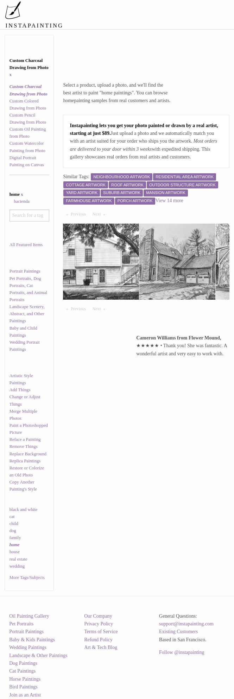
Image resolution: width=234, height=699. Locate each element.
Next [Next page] (101, 214)
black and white (24, 509)
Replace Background (28, 453)
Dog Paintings (23, 663)
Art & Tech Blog (100, 647)
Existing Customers (178, 631)
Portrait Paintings (25, 271)
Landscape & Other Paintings (38, 655)
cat (12, 516)
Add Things (20, 389)
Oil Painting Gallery (29, 616)
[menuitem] (102, 9)
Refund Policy (98, 639)
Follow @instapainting (181, 652)
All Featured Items (26, 244)
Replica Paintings (25, 460)
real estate (18, 559)
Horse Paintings (24, 679)
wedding (17, 566)
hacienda (22, 201)
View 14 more (169, 200)
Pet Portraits (21, 623)
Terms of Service (101, 631)
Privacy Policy (98, 623)
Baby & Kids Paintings (32, 639)
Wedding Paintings (27, 647)
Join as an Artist (25, 695)
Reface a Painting (25, 439)
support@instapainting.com (186, 623)
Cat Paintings (22, 671)
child (14, 523)
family (15, 537)
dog (13, 530)
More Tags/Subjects (27, 577)
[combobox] (29, 215)
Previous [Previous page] (80, 214)
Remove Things (24, 446)
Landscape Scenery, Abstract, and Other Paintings (27, 313)
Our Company (98, 616)
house (15, 551)
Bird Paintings (23, 686)
